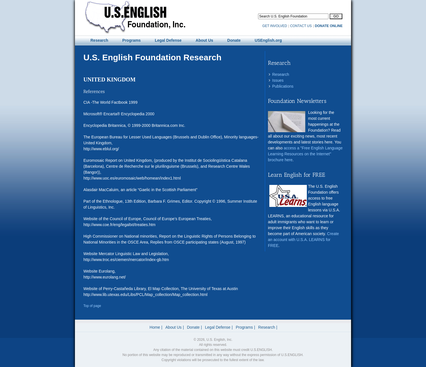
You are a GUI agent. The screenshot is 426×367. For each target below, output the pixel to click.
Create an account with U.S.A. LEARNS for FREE (303, 239)
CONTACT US (301, 26)
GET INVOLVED (274, 26)
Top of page (92, 306)
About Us (173, 327)
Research (280, 74)
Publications (283, 86)
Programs (244, 327)
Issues (277, 80)
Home (155, 327)
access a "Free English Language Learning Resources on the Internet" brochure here (305, 154)
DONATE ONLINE (329, 26)
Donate (193, 327)
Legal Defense (217, 327)
